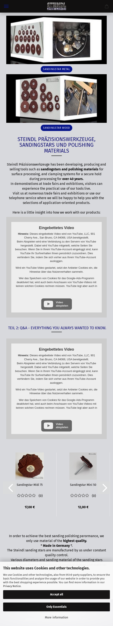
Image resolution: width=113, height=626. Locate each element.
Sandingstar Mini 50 (83, 485)
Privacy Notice (12, 586)
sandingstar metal (56, 69)
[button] (9, 487)
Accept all (56, 594)
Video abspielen (62, 304)
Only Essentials (56, 607)
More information (56, 617)
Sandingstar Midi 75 (30, 485)
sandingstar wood (56, 127)
